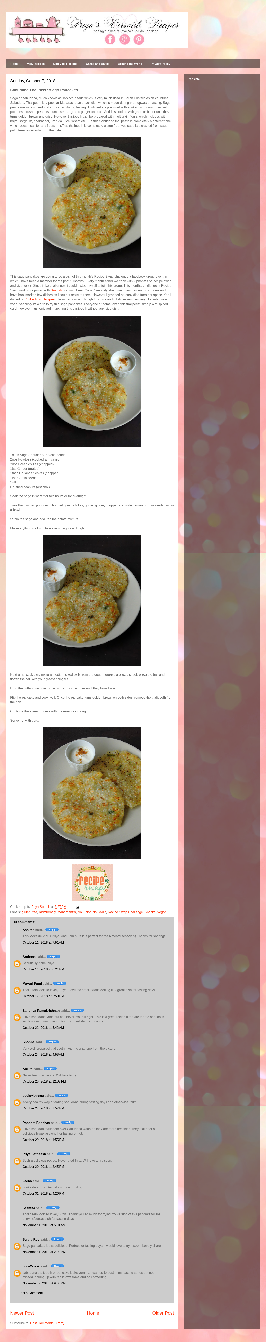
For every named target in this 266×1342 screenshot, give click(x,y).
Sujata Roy (31, 1239)
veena (27, 1181)
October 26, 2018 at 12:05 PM (44, 1081)
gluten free (29, 912)
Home (14, 63)
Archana (29, 957)
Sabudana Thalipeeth (41, 299)
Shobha (29, 1042)
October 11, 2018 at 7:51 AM (43, 942)
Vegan (161, 912)
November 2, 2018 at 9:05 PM (44, 1283)
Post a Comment (30, 1293)
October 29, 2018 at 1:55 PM (43, 1140)
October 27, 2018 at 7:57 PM (43, 1108)
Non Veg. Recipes (65, 63)
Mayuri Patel (32, 983)
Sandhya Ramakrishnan (41, 1010)
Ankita (28, 1069)
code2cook (31, 1266)
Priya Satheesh (34, 1154)
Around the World (130, 63)
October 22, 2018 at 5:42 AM (43, 1027)
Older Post (163, 1313)
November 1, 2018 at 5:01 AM (44, 1225)
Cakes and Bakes (97, 63)
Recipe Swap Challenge (125, 912)
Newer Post (22, 1313)
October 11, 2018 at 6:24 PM (43, 969)
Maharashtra (66, 912)
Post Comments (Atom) (47, 1323)
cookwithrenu (33, 1095)
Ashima (28, 930)
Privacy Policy (160, 63)
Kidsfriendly (47, 912)
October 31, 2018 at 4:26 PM (43, 1193)
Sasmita (57, 290)
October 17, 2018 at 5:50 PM (43, 996)
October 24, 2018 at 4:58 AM (43, 1054)
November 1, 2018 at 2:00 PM (44, 1252)
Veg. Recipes (36, 63)
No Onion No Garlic (92, 912)
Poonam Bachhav (36, 1123)
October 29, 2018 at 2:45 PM (43, 1166)
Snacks (150, 912)
